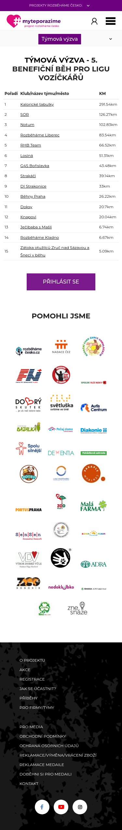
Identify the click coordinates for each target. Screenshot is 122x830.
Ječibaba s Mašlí (36, 226)
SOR (24, 114)
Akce (25, 669)
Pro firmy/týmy (37, 707)
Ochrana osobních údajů (49, 745)
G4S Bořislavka (34, 165)
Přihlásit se (61, 282)
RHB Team (30, 145)
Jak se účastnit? (38, 688)
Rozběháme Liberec (40, 134)
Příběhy (28, 698)
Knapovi (28, 216)
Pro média (31, 726)
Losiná (26, 155)
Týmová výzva (60, 39)
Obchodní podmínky (43, 736)
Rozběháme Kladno (39, 237)
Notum (27, 124)
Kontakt (29, 783)
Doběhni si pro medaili (46, 774)
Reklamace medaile (42, 764)
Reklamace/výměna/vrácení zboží (58, 755)
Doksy (26, 206)
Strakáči (28, 175)
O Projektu (32, 660)
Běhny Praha (33, 196)
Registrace (32, 679)
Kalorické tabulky (37, 104)
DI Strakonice (33, 186)
